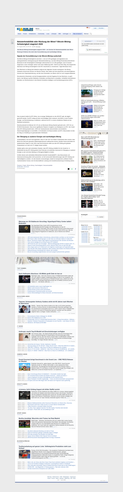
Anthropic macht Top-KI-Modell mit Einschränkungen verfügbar (42, 331)
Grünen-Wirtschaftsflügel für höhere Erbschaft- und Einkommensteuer (45, 292)
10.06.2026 (84, 226)
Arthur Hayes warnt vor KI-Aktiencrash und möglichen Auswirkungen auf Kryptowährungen (50, 247)
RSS (74, 478)
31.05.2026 (97, 226)
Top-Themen (21, 268)
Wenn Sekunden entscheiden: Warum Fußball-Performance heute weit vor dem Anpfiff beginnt (51, 465)
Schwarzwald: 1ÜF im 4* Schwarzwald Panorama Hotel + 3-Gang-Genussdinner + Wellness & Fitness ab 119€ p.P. (57, 319)
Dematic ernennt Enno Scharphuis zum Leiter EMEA (41, 468)
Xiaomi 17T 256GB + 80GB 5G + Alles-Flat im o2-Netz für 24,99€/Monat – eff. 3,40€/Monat (51, 350)
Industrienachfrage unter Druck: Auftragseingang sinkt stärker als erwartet (91, 86)
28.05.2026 (97, 231)
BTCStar (38, 46)
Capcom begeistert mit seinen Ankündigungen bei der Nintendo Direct (45, 377)
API (71, 478)
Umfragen (67, 33)
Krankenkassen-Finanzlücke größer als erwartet (40, 291)
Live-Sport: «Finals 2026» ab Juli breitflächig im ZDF (41, 409)
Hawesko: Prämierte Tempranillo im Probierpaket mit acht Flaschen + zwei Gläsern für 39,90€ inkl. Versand (55, 321)
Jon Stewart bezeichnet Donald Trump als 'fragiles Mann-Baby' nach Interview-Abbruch (93, 196)
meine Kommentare (94, 244)
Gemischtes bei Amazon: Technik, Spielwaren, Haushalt (42, 344)
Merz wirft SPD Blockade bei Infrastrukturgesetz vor (90, 137)
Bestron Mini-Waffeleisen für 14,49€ (37, 317)
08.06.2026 (84, 229)
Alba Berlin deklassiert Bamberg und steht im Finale (41, 431)
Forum (25, 33)
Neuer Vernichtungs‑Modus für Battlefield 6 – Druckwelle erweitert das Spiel (47, 374)
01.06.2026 (84, 242)
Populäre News (98, 239)
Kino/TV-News (22, 384)
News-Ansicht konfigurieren (100, 243)
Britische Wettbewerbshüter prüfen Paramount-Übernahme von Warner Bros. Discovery (50, 403)
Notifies (105, 244)
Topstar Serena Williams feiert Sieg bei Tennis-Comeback (42, 436)
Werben (86, 33)
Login (95, 28)
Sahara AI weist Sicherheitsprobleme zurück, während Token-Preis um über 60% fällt (49, 245)
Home (49, 478)
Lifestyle (53, 33)
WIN (59, 33)
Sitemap (49, 477)
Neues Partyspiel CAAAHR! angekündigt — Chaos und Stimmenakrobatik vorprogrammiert (51, 379)
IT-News (20, 326)
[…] (32, 233)
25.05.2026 (97, 235)
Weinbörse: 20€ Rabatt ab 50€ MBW (37, 322)
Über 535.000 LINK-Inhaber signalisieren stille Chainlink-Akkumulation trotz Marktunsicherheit (51, 248)
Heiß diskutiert (97, 240)
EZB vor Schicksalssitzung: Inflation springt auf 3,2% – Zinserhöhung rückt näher (93, 102)
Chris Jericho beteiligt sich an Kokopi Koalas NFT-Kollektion (43, 242)
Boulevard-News (23, 296)
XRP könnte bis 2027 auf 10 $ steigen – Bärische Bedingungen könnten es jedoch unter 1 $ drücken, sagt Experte (56, 243)
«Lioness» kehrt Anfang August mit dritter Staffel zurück (39, 389)
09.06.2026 (84, 228)
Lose (47, 33)
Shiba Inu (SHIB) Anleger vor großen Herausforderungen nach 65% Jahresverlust (92, 117)
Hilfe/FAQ (67, 478)
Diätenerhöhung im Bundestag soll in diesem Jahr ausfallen (43, 250)
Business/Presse (23, 441)
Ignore (101, 244)
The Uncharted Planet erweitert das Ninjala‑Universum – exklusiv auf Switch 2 (47, 375)
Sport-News (21, 413)
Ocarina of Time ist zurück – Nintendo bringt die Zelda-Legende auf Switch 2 (93, 167)
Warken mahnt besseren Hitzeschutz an (38, 288)
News (19, 33)
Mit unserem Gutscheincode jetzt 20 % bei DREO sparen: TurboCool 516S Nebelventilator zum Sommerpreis (93, 152)
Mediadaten (66, 477)
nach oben (103, 480)
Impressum (73, 477)
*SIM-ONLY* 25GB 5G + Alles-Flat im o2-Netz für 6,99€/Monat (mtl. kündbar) (47, 347)
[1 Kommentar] (21, 168)
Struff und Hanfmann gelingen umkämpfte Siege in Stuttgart (43, 432)
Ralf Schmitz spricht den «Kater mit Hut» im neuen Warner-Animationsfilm (46, 404)
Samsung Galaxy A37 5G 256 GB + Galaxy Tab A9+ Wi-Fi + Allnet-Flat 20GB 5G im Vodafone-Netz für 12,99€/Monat (57, 345)
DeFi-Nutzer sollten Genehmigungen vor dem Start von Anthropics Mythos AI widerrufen (50, 239)
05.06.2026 (84, 236)
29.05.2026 (97, 229)
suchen (100, 217)
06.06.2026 (84, 234)
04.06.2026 (84, 237)
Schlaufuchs (32, 33)
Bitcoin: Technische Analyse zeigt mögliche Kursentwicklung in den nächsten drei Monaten (50, 240)
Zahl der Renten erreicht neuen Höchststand (39, 289)
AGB (61, 477)
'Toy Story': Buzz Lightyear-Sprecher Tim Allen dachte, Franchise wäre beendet (48, 408)
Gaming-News (22, 354)
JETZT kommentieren (93, 49)
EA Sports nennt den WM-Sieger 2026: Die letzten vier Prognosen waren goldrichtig (49, 380)
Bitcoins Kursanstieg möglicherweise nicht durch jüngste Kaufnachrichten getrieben (49, 252)
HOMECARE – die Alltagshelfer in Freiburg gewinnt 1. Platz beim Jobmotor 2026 (48, 467)
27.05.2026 (97, 232)
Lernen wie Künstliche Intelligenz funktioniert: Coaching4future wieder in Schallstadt (49, 463)
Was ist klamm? (77, 33)
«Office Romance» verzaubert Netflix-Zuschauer (40, 406)
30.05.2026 (97, 228)
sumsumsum (88, 41)
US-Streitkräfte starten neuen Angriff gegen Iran (40, 286)
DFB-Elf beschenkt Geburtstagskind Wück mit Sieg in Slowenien (44, 437)
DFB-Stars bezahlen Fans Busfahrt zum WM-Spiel (40, 434)
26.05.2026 (97, 234)
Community (41, 33)
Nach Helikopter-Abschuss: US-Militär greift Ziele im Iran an (40, 273)
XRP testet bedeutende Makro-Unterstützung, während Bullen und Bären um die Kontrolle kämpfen (53, 237)
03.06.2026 (84, 239)
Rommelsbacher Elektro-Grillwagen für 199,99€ (40, 316)
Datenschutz (55, 477)
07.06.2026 (84, 233)
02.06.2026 (84, 240)
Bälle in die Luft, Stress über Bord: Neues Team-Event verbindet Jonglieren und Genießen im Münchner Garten (56, 462)
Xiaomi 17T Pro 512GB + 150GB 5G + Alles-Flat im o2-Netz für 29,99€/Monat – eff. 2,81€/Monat (52, 349)
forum (106, 52)
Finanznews (21, 216)
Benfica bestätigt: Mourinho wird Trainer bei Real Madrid (39, 418)
